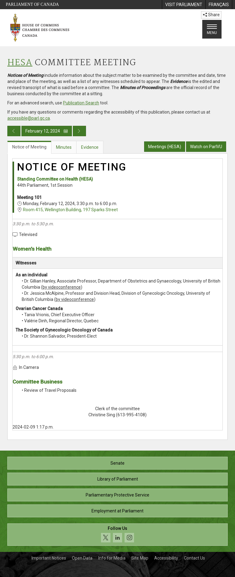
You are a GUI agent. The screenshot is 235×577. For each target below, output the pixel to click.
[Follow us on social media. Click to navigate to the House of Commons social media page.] (117, 534)
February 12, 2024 (46, 131)
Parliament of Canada (32, 4)
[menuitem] (183, 4)
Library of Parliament (117, 479)
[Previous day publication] (14, 131)
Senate (117, 463)
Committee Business (37, 382)
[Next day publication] (79, 131)
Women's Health (32, 249)
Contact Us (194, 558)
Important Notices (49, 558)
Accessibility (166, 558)
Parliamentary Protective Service (117, 495)
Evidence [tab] (90, 147)
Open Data (82, 558)
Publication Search (81, 102)
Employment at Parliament (117, 510)
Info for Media (111, 558)
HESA (19, 63)
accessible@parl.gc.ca (28, 118)
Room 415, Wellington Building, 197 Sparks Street (70, 209)
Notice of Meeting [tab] (29, 146)
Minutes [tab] (64, 147)
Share (211, 14)
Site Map (139, 558)
